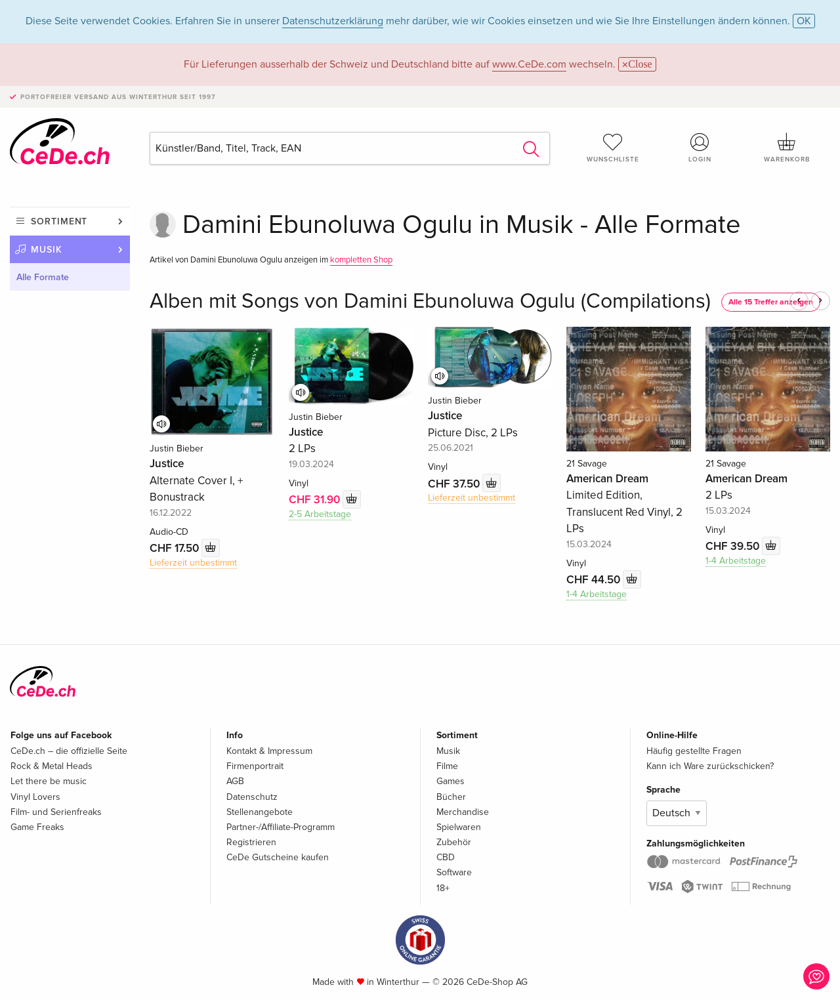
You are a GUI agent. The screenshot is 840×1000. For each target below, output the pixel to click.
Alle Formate (42, 277)
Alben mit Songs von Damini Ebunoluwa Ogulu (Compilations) (430, 301)
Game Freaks (37, 827)
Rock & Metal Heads (51, 766)
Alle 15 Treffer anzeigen (770, 302)
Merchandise (462, 812)
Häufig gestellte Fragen (694, 751)
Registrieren (251, 842)
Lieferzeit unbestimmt (193, 562)
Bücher (451, 796)
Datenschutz (252, 796)
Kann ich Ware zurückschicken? (710, 766)
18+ (443, 888)
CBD (445, 857)
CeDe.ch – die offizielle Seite (68, 751)
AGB (235, 781)
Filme (447, 766)
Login (700, 147)
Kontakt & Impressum (269, 751)
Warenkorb (787, 147)
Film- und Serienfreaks (56, 812)
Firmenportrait (255, 766)
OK (804, 21)
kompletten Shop (361, 260)
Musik (46, 249)
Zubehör (453, 842)
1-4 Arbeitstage (596, 594)
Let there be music (48, 781)
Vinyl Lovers (35, 796)
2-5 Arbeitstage (320, 514)
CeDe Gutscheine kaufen (277, 857)
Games (450, 781)
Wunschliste (613, 147)
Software (454, 872)
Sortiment (59, 221)
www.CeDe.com (529, 64)
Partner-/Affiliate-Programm (280, 827)
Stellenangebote (259, 812)
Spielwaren (458, 827)
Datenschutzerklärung (332, 21)
